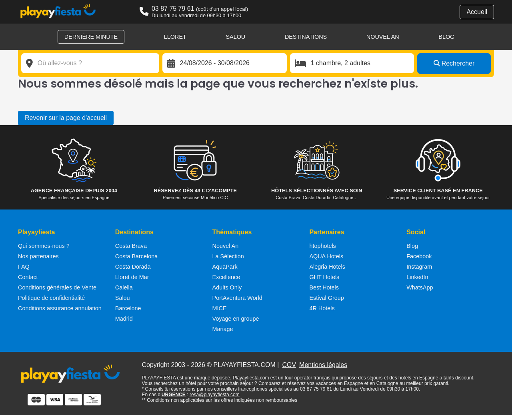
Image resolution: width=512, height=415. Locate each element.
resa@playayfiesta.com (215, 394)
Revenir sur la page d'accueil (66, 117)
